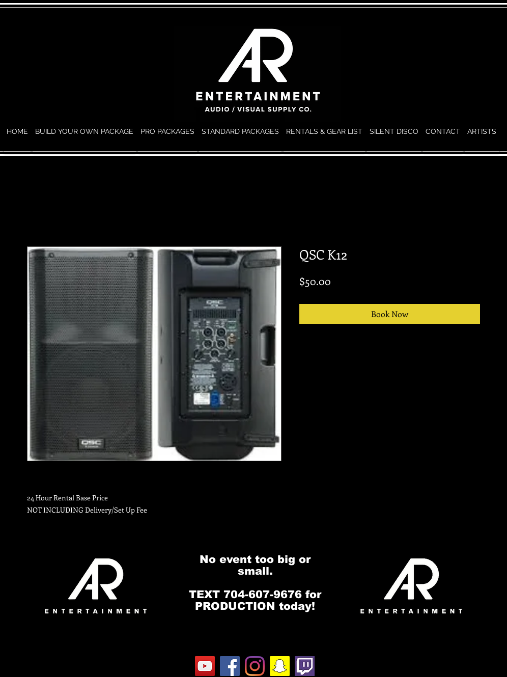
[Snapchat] (280, 666)
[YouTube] (205, 666)
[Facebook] (230, 666)
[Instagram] (255, 666)
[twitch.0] (305, 666)
